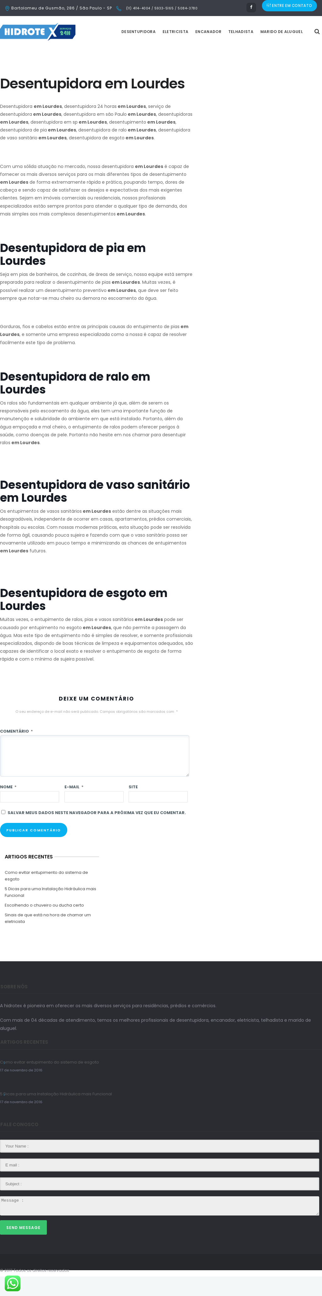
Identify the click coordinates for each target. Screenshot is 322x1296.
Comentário (16, 751)
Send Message (23, 1247)
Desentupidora (154, 51)
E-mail (73, 806)
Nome (8, 806)
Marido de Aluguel (297, 51)
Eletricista (191, 51)
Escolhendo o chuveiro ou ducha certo (44, 925)
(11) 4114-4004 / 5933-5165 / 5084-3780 (161, 8)
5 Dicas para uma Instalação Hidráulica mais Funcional (50, 911)
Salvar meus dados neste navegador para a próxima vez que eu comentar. (97, 832)
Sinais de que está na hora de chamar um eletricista (48, 937)
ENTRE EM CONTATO (290, 8)
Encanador (224, 51)
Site (133, 806)
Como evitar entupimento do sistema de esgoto (46, 895)
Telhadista (256, 51)
